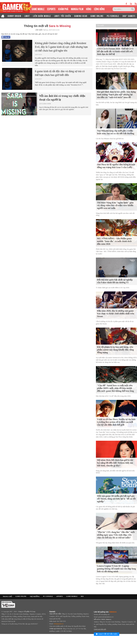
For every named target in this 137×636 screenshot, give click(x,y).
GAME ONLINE (97, 15)
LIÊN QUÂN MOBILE (42, 15)
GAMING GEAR (80, 15)
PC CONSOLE (48, 596)
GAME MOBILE (38, 9)
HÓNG (88, 9)
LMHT (27, 15)
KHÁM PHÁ (63, 9)
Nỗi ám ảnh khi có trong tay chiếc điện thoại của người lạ (62, 97)
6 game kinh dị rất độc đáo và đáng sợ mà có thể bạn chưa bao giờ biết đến (60, 73)
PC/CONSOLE (113, 15)
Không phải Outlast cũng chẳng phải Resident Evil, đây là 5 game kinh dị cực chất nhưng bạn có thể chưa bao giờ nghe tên (61, 47)
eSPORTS (51, 9)
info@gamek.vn (58, 623)
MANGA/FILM (77, 9)
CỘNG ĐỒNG (99, 9)
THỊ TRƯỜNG (35, 596)
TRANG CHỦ (7, 596)
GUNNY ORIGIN (14, 15)
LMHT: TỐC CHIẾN (62, 15)
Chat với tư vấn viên (106, 634)
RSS (82, 596)
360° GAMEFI (128, 15)
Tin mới (100, 26)
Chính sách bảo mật (100, 629)
